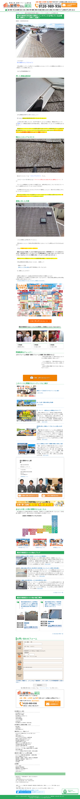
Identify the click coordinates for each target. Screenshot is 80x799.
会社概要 (17, 10)
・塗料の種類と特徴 (19, 760)
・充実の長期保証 (18, 718)
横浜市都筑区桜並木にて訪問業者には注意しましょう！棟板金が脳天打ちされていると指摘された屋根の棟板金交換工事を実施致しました (29, 605)
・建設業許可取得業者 (19, 767)
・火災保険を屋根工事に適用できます (23, 744)
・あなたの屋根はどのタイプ (21, 756)
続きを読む (40, 392)
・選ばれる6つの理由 (19, 714)
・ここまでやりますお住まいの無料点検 (23, 737)
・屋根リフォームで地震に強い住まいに (23, 742)
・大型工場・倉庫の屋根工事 (21, 745)
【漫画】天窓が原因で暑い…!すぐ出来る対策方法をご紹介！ (34, 580)
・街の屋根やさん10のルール (21, 715)
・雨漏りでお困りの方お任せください (23, 738)
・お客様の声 (17, 728)
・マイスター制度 (18, 719)
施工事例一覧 (11, 10)
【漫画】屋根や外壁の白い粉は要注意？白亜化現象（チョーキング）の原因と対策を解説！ (40, 568)
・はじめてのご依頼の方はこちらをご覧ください (25, 733)
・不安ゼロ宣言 (18, 717)
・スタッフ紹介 (18, 765)
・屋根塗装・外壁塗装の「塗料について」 (24, 759)
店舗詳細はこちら (24, 476)
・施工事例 (17, 726)
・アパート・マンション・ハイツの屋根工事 (24, 746)
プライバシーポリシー (44, 688)
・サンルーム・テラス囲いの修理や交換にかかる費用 (26, 748)
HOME (17, 13)
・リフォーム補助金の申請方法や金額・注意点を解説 (26, 751)
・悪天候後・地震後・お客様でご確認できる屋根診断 (26, 757)
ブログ (22, 13)
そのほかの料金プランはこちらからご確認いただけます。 (31, 280)
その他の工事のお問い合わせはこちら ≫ (39, 321)
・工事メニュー (18, 734)
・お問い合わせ (18, 771)
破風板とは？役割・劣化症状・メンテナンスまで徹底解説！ (34, 556)
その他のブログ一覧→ (58, 592)
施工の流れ (23, 10)
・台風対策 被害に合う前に (20, 741)
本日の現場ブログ (57, 10)
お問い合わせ (71, 10)
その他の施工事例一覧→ (58, 633)
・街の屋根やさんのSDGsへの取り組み (23, 722)
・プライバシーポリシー (20, 769)
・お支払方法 (17, 721)
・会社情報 (17, 761)
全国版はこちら (57, 547)
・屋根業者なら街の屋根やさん (21, 768)
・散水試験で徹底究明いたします (22, 740)
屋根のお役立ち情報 (47, 10)
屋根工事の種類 (30, 10)
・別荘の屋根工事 (18, 749)
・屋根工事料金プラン (19, 736)
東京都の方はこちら (23, 547)
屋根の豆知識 (38, 10)
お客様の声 (65, 10)
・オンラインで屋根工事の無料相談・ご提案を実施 (26, 755)
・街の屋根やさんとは (19, 713)
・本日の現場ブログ (19, 729)
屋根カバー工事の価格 (23, 267)
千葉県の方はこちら (40, 547)
